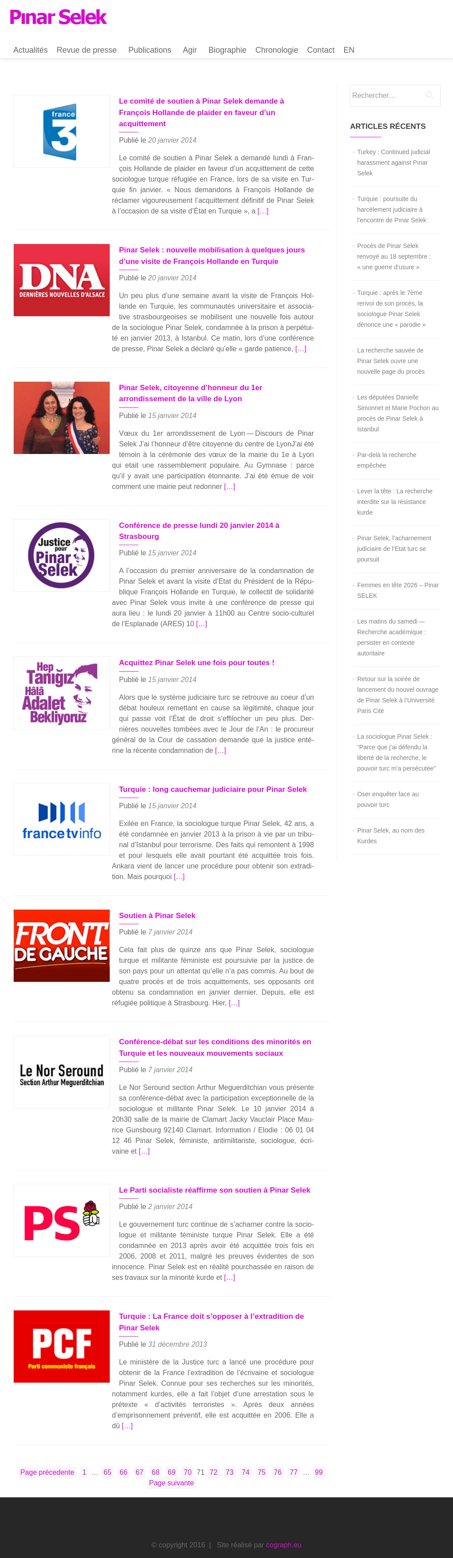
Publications (149, 50)
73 (230, 1447)
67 (140, 1447)
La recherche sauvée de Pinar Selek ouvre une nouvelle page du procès (391, 361)
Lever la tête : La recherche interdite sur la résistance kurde (394, 502)
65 (108, 1447)
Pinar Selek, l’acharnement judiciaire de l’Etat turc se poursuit (394, 549)
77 (294, 1447)
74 (246, 1447)
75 (262, 1447)
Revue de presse (87, 50)
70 (188, 1447)
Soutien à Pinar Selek (149, 903)
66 (124, 1447)
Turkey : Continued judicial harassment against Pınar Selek (393, 162)
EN (348, 50)
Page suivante (171, 1458)
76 (278, 1447)
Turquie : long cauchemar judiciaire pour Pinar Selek (205, 776)
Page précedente (47, 1448)
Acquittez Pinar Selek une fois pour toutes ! (189, 650)
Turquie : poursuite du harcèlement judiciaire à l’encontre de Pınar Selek (391, 209)
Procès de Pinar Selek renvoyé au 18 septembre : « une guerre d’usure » (394, 256)
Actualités (30, 50)
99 (320, 1447)
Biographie (227, 50)
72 (214, 1447)
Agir (190, 50)
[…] (239, 199)
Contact (320, 50)
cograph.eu (283, 1520)
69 (172, 1447)
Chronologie (276, 50)
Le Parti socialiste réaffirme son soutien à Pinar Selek (207, 1177)
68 (156, 1447)
